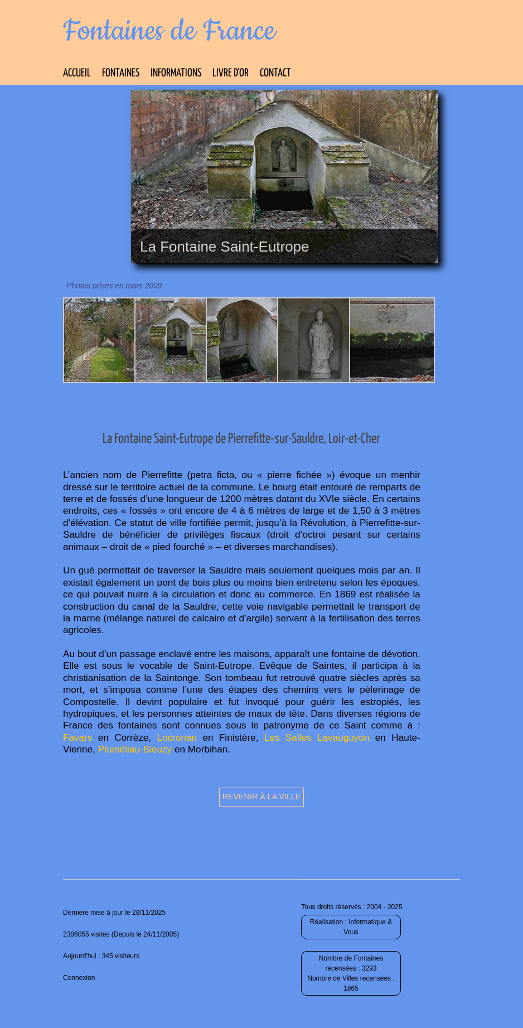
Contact (275, 73)
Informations (176, 73)
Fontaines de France (169, 31)
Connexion (79, 978)
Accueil (77, 73)
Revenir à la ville (261, 796)
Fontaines (120, 73)
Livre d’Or (230, 73)
